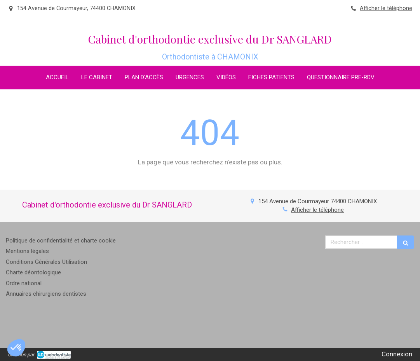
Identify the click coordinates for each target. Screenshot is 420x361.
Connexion (397, 354)
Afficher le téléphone (386, 8)
